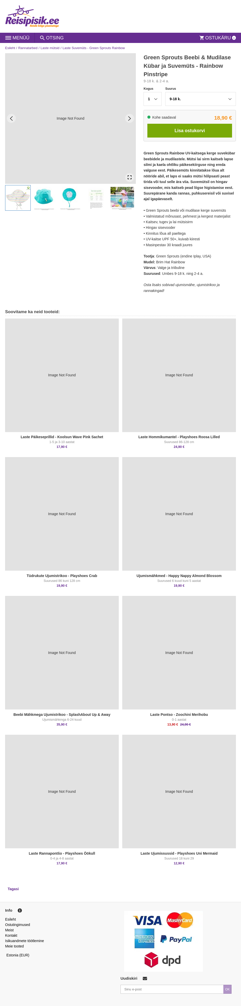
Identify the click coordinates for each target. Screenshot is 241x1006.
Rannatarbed (27, 48)
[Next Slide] (129, 118)
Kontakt (11, 935)
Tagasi (13, 889)
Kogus (148, 89)
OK (227, 989)
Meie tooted (14, 946)
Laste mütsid (50, 48)
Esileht (10, 48)
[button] (18, 198)
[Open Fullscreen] (129, 177)
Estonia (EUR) (17, 955)
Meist (9, 930)
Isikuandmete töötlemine (24, 941)
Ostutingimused (17, 925)
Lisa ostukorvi (189, 130)
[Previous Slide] (11, 118)
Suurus (170, 89)
